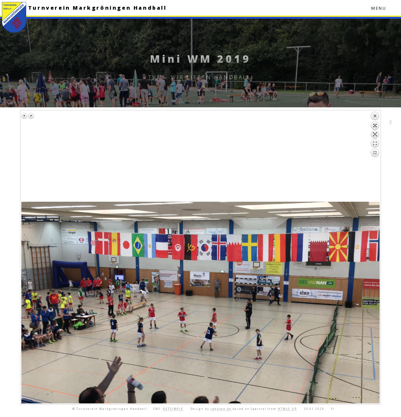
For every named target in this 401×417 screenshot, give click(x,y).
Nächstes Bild (31, 115)
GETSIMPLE (173, 409)
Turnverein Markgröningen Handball (97, 7)
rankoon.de (221, 409)
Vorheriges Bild (24, 115)
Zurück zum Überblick (375, 156)
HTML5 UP (287, 409)
